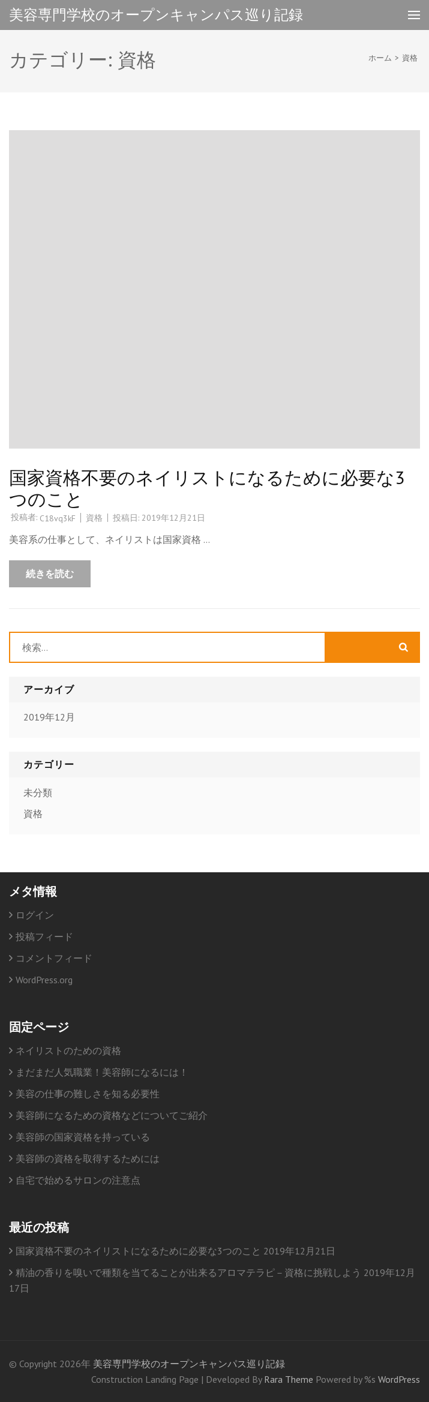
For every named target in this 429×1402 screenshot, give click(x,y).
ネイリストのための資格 (68, 1050)
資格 (94, 517)
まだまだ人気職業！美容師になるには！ (102, 1072)
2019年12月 (49, 717)
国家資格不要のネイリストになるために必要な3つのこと (206, 488)
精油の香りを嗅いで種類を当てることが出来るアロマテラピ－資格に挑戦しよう (188, 1272)
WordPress (399, 1379)
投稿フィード (44, 936)
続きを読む (50, 574)
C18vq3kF (58, 518)
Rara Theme (290, 1379)
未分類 (37, 792)
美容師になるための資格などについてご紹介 (112, 1115)
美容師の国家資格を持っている (83, 1137)
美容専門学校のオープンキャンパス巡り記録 (156, 14)
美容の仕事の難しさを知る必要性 (88, 1094)
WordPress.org (44, 980)
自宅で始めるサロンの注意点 (78, 1180)
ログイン (35, 915)
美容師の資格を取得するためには (88, 1158)
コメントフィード (54, 958)
